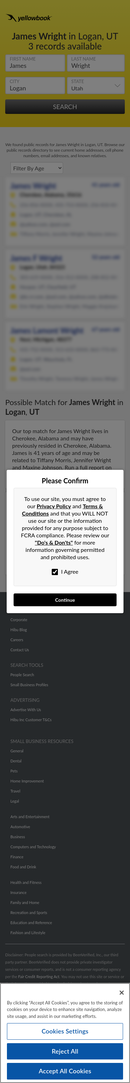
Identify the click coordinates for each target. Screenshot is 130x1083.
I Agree (65, 571)
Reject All (65, 1053)
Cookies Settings (65, 1033)
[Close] (121, 994)
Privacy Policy (54, 506)
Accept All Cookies (65, 1073)
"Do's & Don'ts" (54, 542)
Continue (65, 600)
